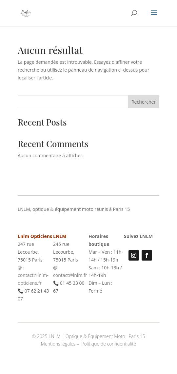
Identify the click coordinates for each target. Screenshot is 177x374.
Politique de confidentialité (108, 344)
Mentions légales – (60, 344)
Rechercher (143, 102)
